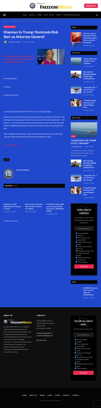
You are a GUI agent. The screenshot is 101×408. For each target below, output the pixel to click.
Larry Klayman (77, 146)
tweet (6, 160)
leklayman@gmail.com (45, 333)
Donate (91, 6)
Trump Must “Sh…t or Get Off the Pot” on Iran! (90, 89)
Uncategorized (10, 27)
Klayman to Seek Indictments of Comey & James (12, 206)
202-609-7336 (41, 340)
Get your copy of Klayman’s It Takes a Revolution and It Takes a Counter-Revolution (90, 37)
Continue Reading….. (11, 145)
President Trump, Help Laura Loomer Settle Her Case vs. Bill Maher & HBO (55, 207)
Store (52, 15)
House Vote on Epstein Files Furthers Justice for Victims (34, 206)
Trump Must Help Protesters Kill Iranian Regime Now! (89, 104)
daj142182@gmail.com (45, 335)
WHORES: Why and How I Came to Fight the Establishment (90, 291)
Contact (58, 15)
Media (39, 15)
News (73, 136)
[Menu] (4, 15)
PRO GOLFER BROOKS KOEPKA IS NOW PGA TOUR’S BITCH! (89, 75)
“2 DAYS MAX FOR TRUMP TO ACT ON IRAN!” (90, 61)
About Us (32, 15)
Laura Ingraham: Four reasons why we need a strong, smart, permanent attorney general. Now (19, 59)
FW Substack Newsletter (72, 15)
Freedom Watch (15, 42)
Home (25, 15)
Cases (46, 15)
